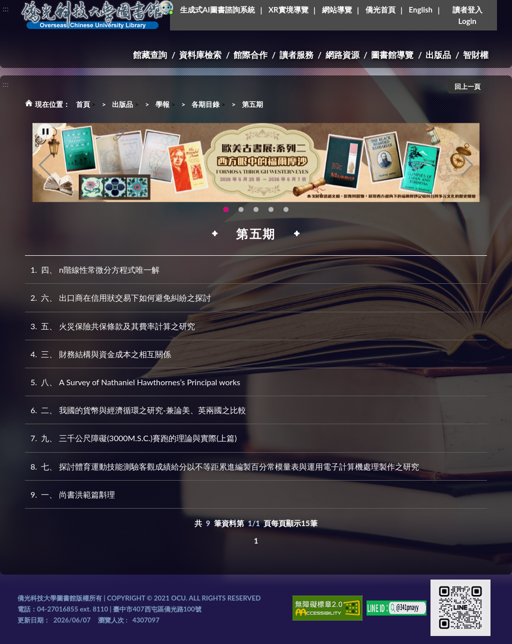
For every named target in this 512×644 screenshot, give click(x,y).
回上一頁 (467, 86)
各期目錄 (206, 104)
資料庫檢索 (200, 54)
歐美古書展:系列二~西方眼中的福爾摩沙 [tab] (226, 215)
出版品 (438, 54)
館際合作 (251, 54)
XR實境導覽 (288, 9)
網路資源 (343, 54)
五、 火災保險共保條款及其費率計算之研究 (110, 326)
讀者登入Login (467, 15)
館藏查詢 (150, 54)
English (420, 9)
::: (5, 8)
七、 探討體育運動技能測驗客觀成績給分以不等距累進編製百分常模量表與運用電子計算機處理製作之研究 (222, 466)
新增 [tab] (286, 215)
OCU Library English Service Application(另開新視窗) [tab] (256, 215)
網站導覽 (337, 9)
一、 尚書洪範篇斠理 (70, 494)
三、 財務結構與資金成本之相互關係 (98, 354)
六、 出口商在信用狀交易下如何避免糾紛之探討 (118, 297)
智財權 (475, 54)
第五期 (252, 104)
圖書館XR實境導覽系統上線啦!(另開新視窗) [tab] (271, 215)
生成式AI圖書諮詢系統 (217, 9)
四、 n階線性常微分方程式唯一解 (92, 269)
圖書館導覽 (392, 54)
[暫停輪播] (46, 137)
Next (467, 170)
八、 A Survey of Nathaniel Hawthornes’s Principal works (132, 382)
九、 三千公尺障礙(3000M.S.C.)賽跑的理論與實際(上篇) (131, 438)
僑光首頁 (381, 9)
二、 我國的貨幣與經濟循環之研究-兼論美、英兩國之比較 (135, 410)
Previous (45, 170)
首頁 (83, 104)
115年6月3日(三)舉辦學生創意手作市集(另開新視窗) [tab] (241, 215)
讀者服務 (297, 54)
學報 (163, 104)
